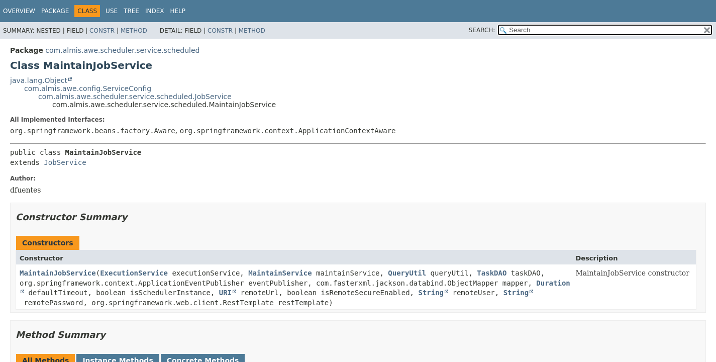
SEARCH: (482, 30)
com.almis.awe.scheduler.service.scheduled (122, 50)
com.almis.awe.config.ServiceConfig (87, 88)
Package (55, 11)
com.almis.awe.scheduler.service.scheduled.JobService (135, 97)
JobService (65, 162)
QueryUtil (407, 273)
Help (177, 11)
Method (134, 30)
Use (112, 11)
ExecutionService (134, 273)
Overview (19, 11)
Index (154, 11)
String (431, 293)
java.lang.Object (38, 80)
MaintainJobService (58, 273)
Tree (131, 11)
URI (225, 293)
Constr (102, 30)
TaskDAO (491, 273)
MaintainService (280, 273)
